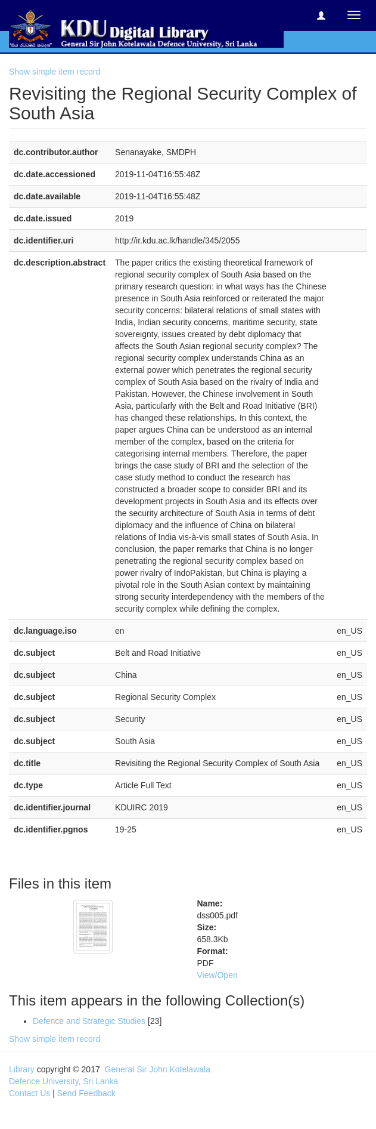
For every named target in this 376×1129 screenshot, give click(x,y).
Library (22, 1069)
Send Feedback (86, 1093)
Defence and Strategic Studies (89, 1021)
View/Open (217, 975)
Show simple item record (54, 71)
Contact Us (29, 1093)
